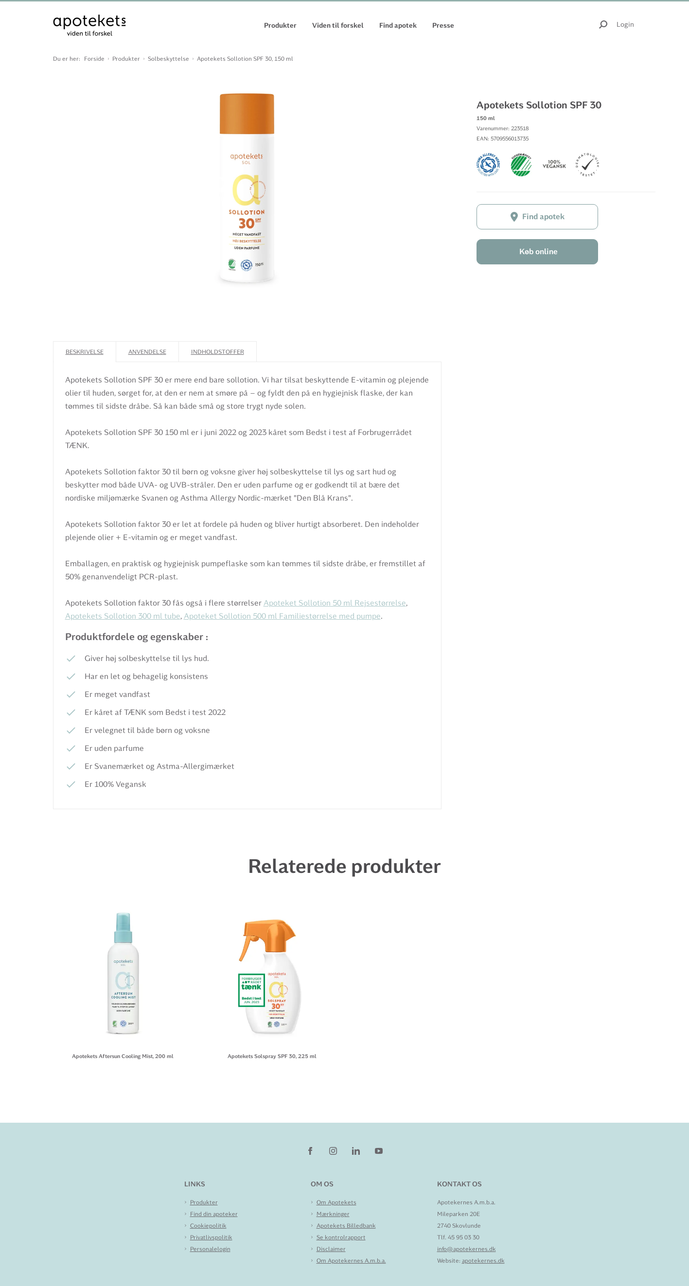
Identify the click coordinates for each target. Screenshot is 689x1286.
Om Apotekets (336, 1202)
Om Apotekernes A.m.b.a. (351, 1260)
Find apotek (398, 25)
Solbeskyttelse (168, 58)
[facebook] (311, 1150)
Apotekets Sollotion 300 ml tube (122, 616)
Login (625, 24)
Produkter (280, 25)
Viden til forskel (338, 25)
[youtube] (378, 1150)
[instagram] (333, 1150)
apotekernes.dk (483, 1260)
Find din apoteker (214, 1214)
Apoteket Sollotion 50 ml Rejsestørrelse (335, 603)
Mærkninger (333, 1214)
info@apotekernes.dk (466, 1249)
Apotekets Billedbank (346, 1225)
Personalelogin (210, 1249)
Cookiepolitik (208, 1225)
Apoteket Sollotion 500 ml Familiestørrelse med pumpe (282, 616)
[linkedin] (356, 1150)
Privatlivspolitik (211, 1237)
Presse (443, 25)
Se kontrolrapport (341, 1237)
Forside (94, 58)
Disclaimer (331, 1249)
